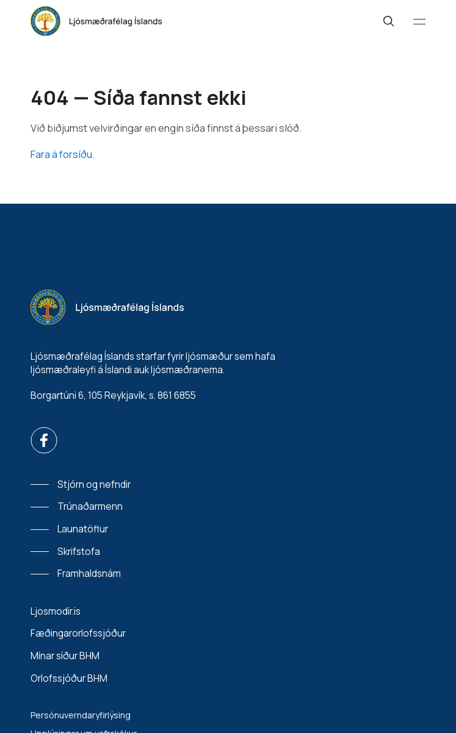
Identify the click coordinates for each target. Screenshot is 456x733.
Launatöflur (82, 529)
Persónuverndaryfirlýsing (81, 715)
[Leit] (389, 21)
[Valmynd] (419, 21)
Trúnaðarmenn (90, 506)
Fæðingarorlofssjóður (78, 633)
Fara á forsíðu (61, 154)
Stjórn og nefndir (94, 484)
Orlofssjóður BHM (69, 678)
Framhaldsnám (89, 573)
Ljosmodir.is (56, 611)
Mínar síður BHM (65, 655)
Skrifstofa (78, 551)
